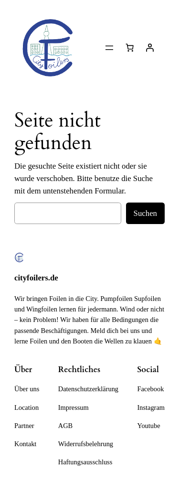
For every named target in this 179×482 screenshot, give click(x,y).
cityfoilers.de (36, 277)
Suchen (145, 213)
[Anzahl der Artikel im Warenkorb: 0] (130, 48)
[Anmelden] (150, 48)
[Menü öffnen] (109, 48)
